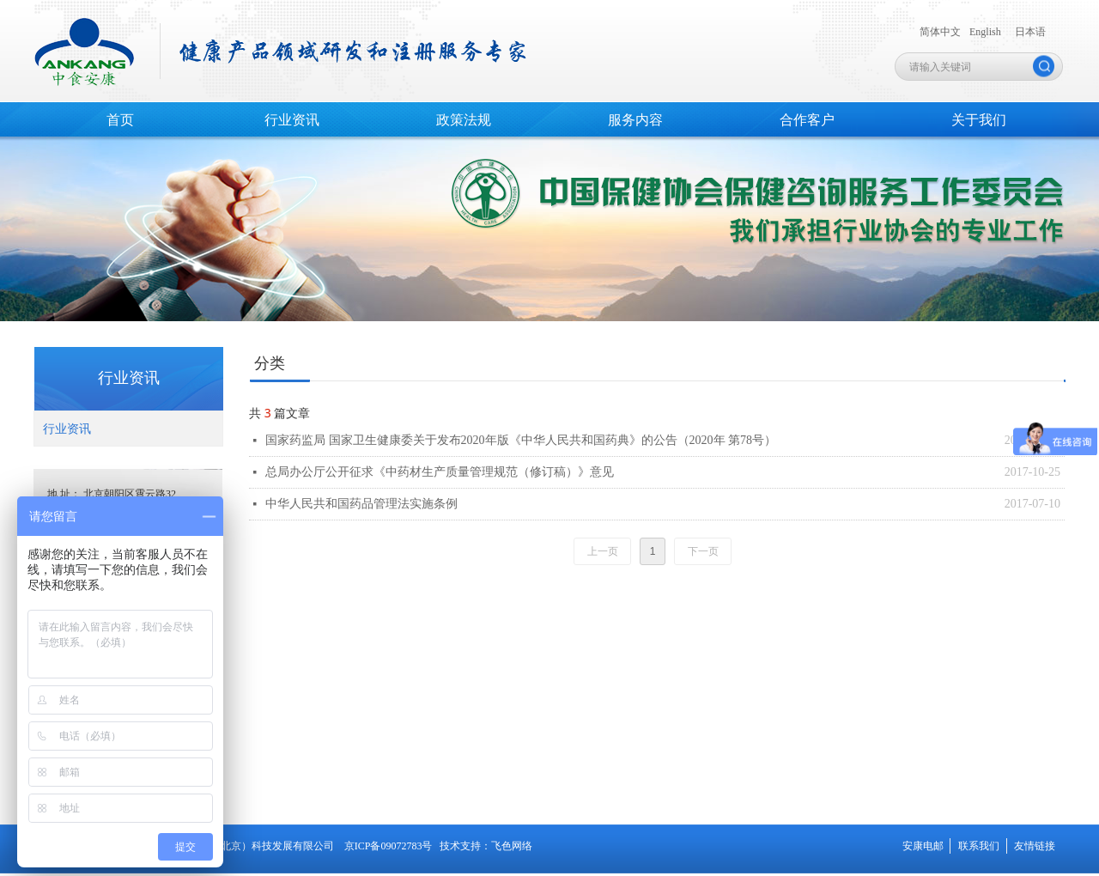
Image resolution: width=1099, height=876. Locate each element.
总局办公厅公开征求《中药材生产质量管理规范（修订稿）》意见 (439, 471)
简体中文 (940, 32)
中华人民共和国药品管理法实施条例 (361, 503)
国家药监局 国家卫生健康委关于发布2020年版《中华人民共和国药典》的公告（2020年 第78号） (520, 440)
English (985, 32)
